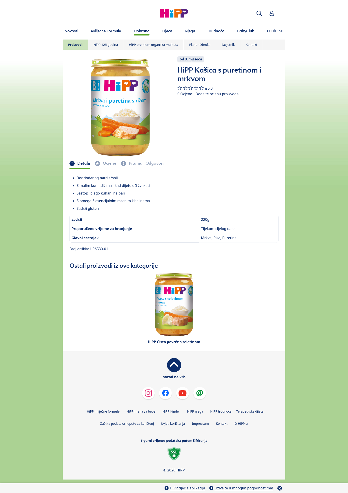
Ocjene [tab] (109, 163)
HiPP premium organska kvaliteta (153, 44)
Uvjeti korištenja (173, 423)
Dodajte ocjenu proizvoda (217, 93)
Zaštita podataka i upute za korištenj (127, 423)
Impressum (200, 423)
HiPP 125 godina (106, 44)
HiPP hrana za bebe (141, 411)
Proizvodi (75, 44)
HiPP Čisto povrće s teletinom (174, 341)
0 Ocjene (184, 93)
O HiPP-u (241, 423)
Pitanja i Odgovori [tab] (146, 163)
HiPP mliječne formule (103, 411)
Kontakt (251, 44)
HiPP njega (195, 411)
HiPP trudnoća (220, 411)
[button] (259, 13)
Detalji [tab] (83, 163)
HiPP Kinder (171, 411)
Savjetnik (228, 44)
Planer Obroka (199, 44)
